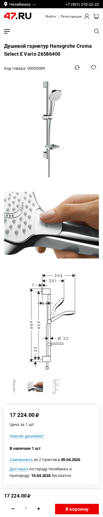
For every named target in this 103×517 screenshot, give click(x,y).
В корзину (77, 509)
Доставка (19, 468)
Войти (51, 16)
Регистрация (71, 16)
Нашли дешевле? (27, 436)
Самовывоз (21, 459)
